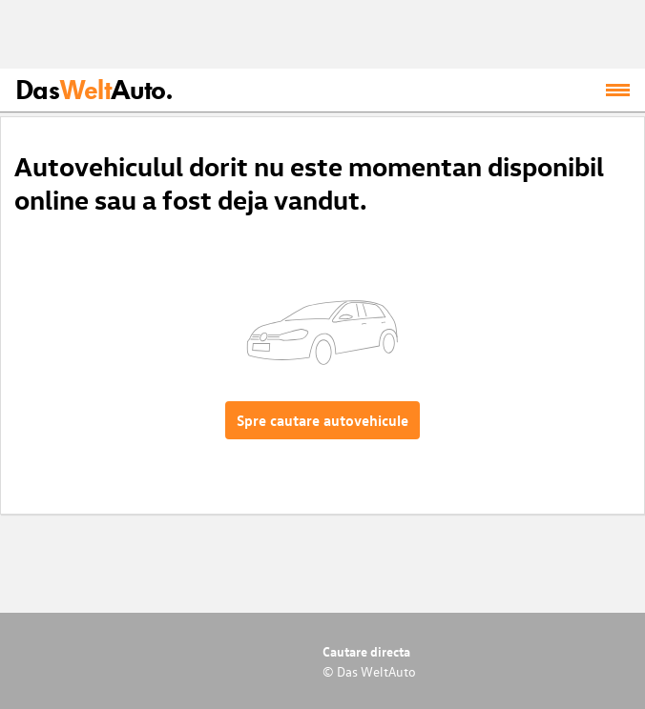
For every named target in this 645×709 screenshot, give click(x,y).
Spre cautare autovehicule (322, 420)
